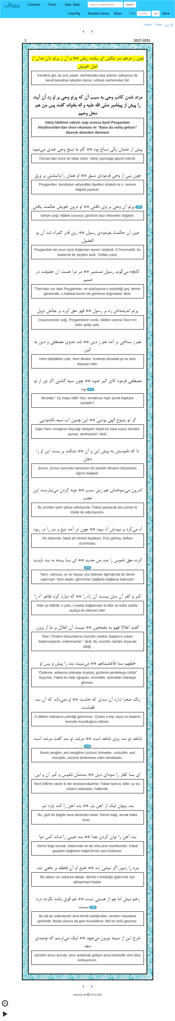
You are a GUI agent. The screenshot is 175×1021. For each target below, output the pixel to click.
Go (155, 13)
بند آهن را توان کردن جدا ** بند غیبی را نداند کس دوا (87, 837)
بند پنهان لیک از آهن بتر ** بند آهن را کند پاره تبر (87, 806)
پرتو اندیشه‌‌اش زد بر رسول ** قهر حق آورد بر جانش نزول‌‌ (87, 311)
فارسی (169, 25)
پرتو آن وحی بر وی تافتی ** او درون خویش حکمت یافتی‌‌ (83, 207)
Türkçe (158, 24)
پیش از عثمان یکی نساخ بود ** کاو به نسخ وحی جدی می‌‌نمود (87, 149)
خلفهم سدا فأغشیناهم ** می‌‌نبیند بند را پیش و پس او (87, 664)
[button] (35, 4)
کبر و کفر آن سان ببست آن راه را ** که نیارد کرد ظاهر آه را (87, 596)
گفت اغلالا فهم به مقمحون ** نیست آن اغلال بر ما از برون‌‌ (87, 628)
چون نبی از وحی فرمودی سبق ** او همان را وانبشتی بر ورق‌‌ (87, 176)
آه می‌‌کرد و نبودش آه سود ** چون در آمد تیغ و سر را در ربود (87, 529)
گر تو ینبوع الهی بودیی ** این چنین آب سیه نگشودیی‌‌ (87, 420)
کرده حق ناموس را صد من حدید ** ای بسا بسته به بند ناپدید (87, 560)
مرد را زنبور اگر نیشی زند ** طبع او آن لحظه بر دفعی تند (87, 868)
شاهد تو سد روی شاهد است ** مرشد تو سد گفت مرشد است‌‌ (87, 739)
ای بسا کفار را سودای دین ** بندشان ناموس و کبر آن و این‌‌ (87, 775)
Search (130, 4)
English (148, 24)
